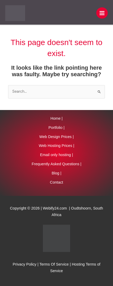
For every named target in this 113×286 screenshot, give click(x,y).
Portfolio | (56, 127)
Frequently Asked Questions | (56, 164)
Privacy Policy (24, 264)
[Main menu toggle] (102, 13)
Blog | (56, 173)
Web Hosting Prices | (56, 146)
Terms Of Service (54, 264)
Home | (56, 118)
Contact (56, 182)
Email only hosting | (56, 155)
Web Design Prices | (56, 137)
